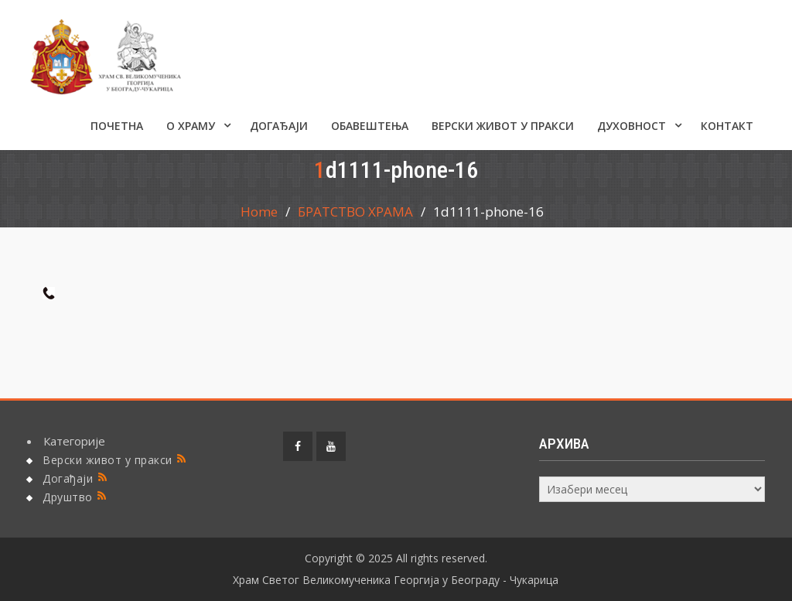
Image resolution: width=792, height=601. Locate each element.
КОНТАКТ (727, 125)
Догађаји (279, 125)
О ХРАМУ (190, 125)
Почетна (116, 125)
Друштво (68, 497)
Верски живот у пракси (503, 125)
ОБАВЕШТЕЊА (369, 125)
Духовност (631, 125)
